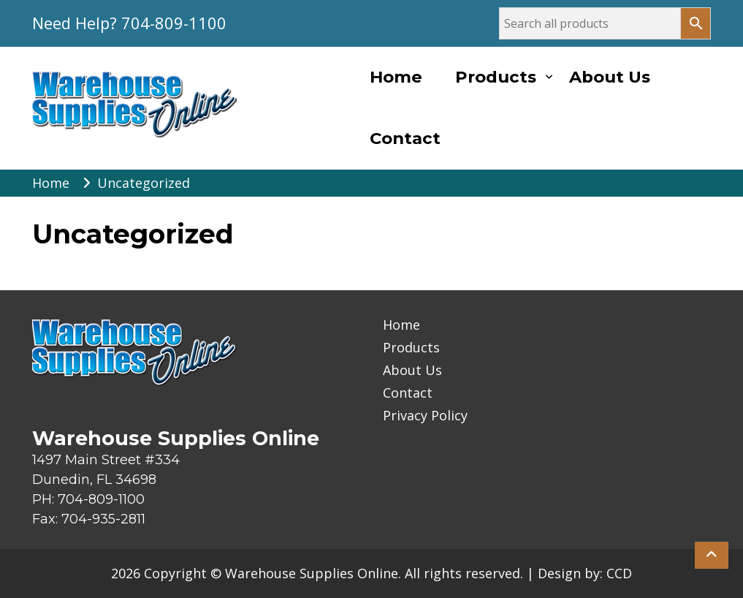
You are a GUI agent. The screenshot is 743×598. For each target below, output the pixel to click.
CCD (619, 573)
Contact (405, 138)
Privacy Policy (425, 415)
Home (396, 77)
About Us (609, 77)
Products (495, 77)
